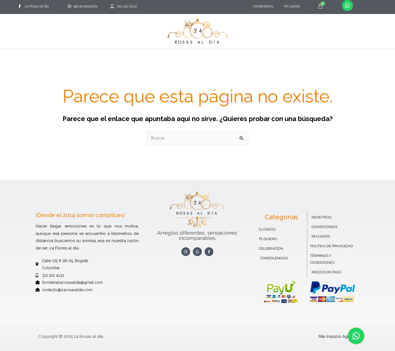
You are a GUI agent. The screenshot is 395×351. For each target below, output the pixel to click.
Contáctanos (263, 6)
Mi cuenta (292, 6)
